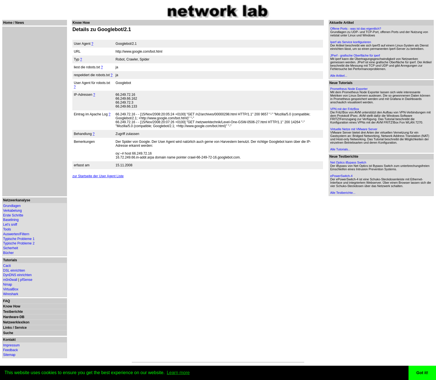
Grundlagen (12, 206)
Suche (8, 333)
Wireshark (10, 294)
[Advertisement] (34, 111)
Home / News (13, 23)
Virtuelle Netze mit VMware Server (353, 129)
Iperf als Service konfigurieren (350, 42)
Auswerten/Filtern (16, 234)
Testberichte (13, 312)
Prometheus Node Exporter (349, 88)
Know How (11, 306)
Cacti (7, 266)
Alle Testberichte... (343, 192)
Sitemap (9, 355)
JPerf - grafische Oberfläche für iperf (355, 55)
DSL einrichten (14, 270)
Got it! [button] (422, 372)
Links (7, 328)
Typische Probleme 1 (18, 239)
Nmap (7, 284)
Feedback (10, 350)
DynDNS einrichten (17, 275)
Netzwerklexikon (16, 322)
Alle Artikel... (338, 75)
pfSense (26, 280)
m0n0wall (10, 280)
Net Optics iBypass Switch (348, 162)
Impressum (11, 345)
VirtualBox (10, 289)
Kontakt (9, 340)
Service (21, 328)
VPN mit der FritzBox (344, 109)
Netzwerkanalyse (16, 200)
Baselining (11, 220)
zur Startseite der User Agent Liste (98, 176)
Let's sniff (10, 225)
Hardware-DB (13, 317)
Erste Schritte (13, 215)
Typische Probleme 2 (18, 243)
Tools (7, 229)
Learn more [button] (178, 372)
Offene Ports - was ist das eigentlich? (355, 28)
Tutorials (10, 260)
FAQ (6, 301)
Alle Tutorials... (340, 149)
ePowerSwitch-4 (341, 176)
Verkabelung (12, 211)
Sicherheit (10, 248)
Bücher (8, 253)
